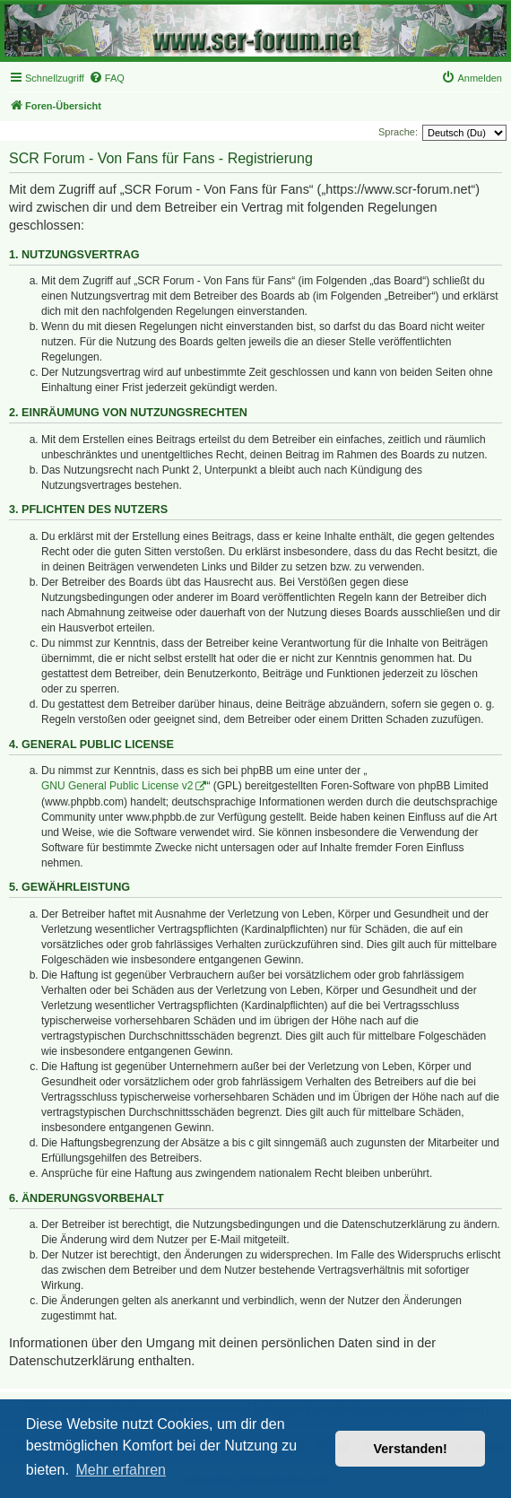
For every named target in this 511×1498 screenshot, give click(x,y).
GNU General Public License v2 (117, 785)
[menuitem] (107, 78)
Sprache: (398, 131)
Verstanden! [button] (410, 1448)
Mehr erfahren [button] (120, 1469)
